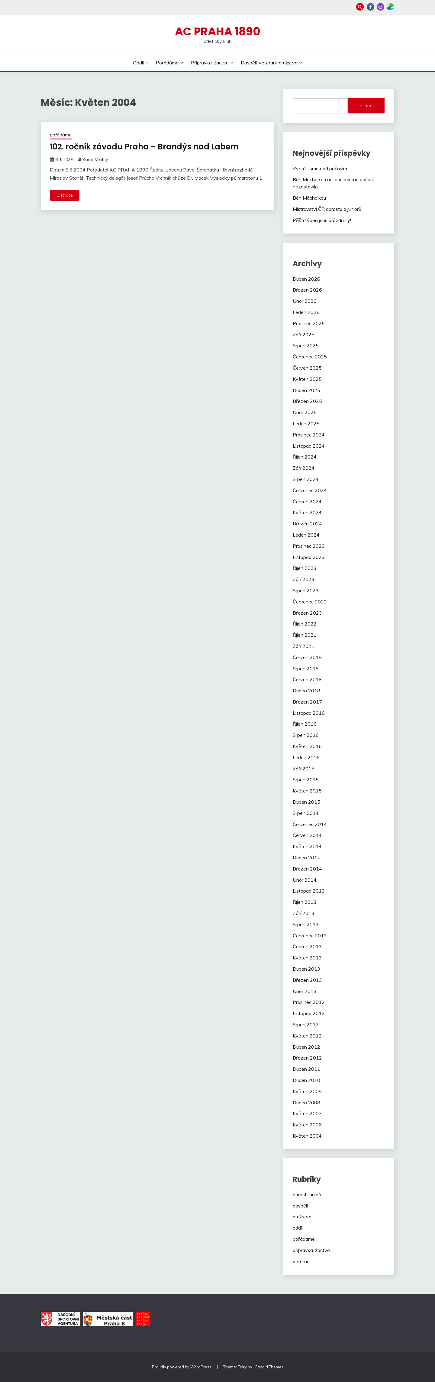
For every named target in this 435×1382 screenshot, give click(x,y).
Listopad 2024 (309, 446)
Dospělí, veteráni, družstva (269, 63)
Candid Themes (269, 1366)
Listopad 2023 (309, 557)
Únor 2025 (305, 412)
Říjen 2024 (305, 457)
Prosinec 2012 (309, 1002)
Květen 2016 (307, 746)
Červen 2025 (307, 368)
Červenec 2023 (310, 602)
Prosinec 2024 (309, 435)
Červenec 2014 (310, 824)
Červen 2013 (307, 946)
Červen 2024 (307, 501)
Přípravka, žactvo (210, 63)
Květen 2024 (307, 512)
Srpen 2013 (306, 924)
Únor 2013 (305, 991)
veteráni (302, 1261)
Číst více (64, 195)
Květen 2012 (307, 1036)
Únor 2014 (305, 880)
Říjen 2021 (305, 635)
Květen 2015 (307, 791)
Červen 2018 (307, 679)
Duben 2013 (306, 969)
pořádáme (61, 135)
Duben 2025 (306, 390)
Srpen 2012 (306, 1024)
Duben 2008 (306, 1102)
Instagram (380, 7)
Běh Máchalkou (309, 198)
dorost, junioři (307, 1194)
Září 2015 (303, 769)
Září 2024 (303, 468)
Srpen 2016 (306, 735)
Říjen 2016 (305, 724)
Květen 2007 (307, 1113)
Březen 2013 (307, 980)
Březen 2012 (307, 1058)
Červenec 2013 (310, 936)
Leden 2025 (306, 423)
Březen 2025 (307, 401)
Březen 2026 (307, 290)
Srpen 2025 (306, 345)
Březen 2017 (307, 702)
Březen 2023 (307, 613)
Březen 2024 (307, 524)
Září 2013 (303, 913)
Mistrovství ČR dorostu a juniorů (327, 209)
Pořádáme (167, 63)
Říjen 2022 (305, 624)
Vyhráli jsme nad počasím (320, 168)
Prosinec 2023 (309, 546)
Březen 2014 (307, 869)
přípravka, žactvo (311, 1250)
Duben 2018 (306, 691)
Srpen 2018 (306, 668)
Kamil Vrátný (95, 159)
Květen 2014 (307, 846)
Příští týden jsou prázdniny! (322, 220)
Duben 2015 (306, 802)
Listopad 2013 (309, 891)
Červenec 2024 (310, 490)
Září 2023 (303, 579)
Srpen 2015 (306, 779)
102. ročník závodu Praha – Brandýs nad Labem (144, 146)
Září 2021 (303, 646)
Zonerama (390, 7)
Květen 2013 (307, 958)
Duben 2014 (306, 857)
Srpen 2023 (306, 590)
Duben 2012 (306, 1047)
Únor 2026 (305, 301)
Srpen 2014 (306, 813)
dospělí (300, 1206)
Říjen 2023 (305, 568)
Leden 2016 (306, 757)
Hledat (366, 105)
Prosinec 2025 (309, 323)
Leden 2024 (306, 535)
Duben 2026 (306, 279)
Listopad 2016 (309, 713)
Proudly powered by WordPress (182, 1366)
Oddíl (138, 63)
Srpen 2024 (306, 479)
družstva (302, 1217)
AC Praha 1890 (217, 31)
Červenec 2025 (310, 357)
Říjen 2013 (305, 902)
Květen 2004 (307, 1136)
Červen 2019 (307, 657)
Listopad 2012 (309, 1013)
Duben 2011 (306, 1069)
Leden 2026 (306, 312)
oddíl (298, 1228)
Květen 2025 (307, 379)
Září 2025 (303, 335)
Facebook (370, 7)
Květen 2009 (307, 1091)
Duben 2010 (306, 1080)
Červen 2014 (307, 835)
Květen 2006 (307, 1125)
